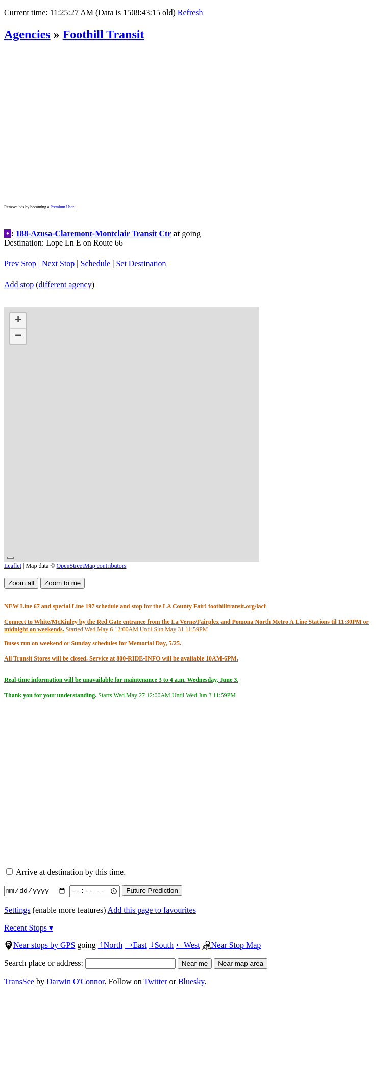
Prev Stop (20, 263)
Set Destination (141, 263)
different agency (65, 284)
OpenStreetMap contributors (92, 565)
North (110, 945)
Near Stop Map (231, 945)
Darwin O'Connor (75, 981)
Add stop (19, 284)
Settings (17, 910)
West (188, 945)
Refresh (190, 12)
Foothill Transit (103, 34)
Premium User (62, 207)
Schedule (96, 263)
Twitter (155, 981)
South (161, 945)
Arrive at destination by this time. (66, 872)
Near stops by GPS (39, 945)
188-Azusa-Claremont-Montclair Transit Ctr (93, 233)
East (136, 945)
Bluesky (191, 981)
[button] (18, 321)
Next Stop (58, 263)
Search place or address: (90, 963)
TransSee (19, 981)
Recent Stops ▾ (28, 927)
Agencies (27, 34)
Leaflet (12, 565)
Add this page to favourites (152, 910)
